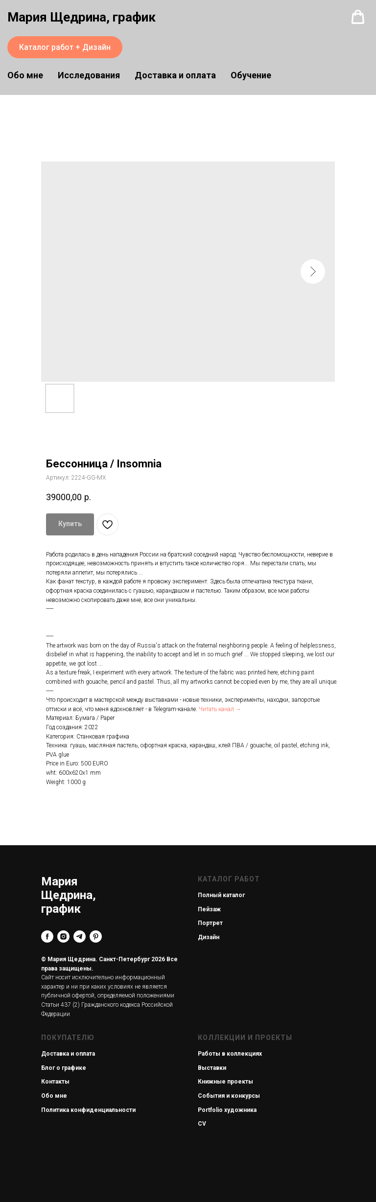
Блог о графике (63, 1067)
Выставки (212, 1067)
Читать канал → (220, 709)
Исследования (89, 75)
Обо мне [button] (25, 75)
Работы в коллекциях (230, 1053)
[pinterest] (96, 936)
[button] (358, 17)
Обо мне (54, 1095)
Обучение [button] (251, 75)
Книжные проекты (225, 1081)
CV (202, 1123)
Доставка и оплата (175, 75)
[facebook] (47, 936)
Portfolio (210, 1110)
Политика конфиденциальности (88, 1110)
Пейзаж (209, 909)
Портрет (210, 923)
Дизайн (208, 937)
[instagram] (63, 936)
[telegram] (79, 936)
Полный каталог (221, 895)
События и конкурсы (229, 1095)
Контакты (55, 1081)
